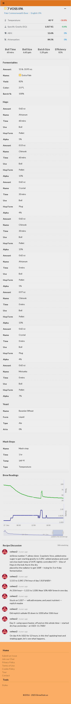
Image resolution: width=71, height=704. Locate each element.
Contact (6, 675)
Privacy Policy (8, 662)
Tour (4, 672)
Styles (5, 685)
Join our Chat (8, 659)
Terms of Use (8, 665)
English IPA (36, 13)
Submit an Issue (9, 656)
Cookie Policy (8, 669)
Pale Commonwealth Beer (16, 13)
